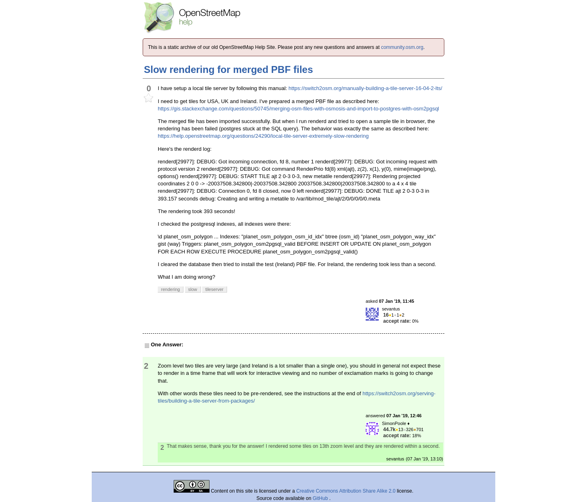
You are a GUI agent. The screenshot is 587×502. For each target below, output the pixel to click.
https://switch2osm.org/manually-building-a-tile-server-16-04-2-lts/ (365, 88)
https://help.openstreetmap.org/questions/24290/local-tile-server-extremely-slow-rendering (263, 136)
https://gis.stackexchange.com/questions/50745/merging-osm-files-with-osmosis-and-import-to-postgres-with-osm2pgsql (298, 109)
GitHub (321, 498)
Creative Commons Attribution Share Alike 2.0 (345, 491)
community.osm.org (402, 47)
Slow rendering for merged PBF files (228, 69)
